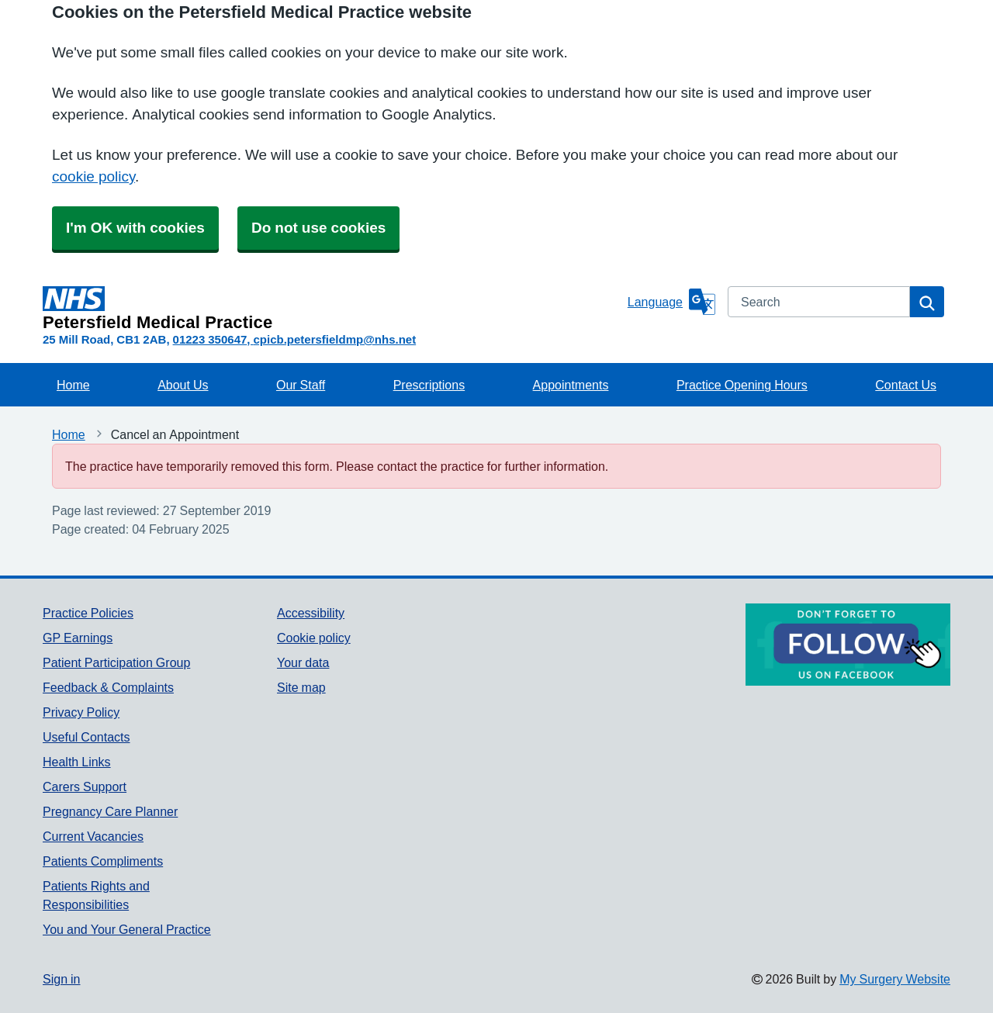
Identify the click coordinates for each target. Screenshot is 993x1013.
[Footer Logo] (848, 644)
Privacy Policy (81, 712)
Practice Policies (88, 613)
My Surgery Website (894, 979)
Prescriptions (429, 385)
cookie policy (93, 176)
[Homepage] (332, 308)
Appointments (571, 385)
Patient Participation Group (116, 662)
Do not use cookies (318, 227)
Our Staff (300, 385)
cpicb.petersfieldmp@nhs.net (334, 339)
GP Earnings (77, 637)
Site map (301, 687)
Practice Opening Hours (742, 385)
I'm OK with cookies (135, 227)
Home (73, 385)
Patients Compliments (103, 861)
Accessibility (310, 613)
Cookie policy (314, 637)
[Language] (671, 301)
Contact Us (905, 385)
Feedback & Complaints (108, 687)
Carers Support (84, 786)
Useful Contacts (86, 737)
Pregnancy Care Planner (110, 811)
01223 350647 (210, 339)
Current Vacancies (93, 836)
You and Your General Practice (127, 929)
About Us (182, 385)
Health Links (77, 761)
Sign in (61, 979)
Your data (303, 662)
